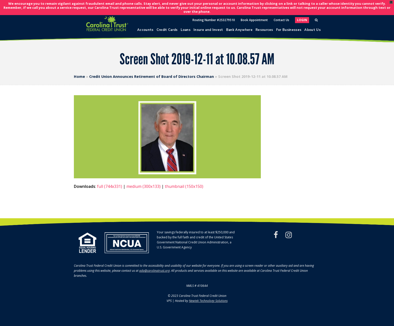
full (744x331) (109, 186)
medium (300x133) (143, 186)
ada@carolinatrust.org (154, 270)
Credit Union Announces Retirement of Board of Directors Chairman (151, 76)
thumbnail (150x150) (184, 186)
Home (79, 76)
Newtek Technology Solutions (208, 301)
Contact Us (281, 20)
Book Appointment (254, 20)
